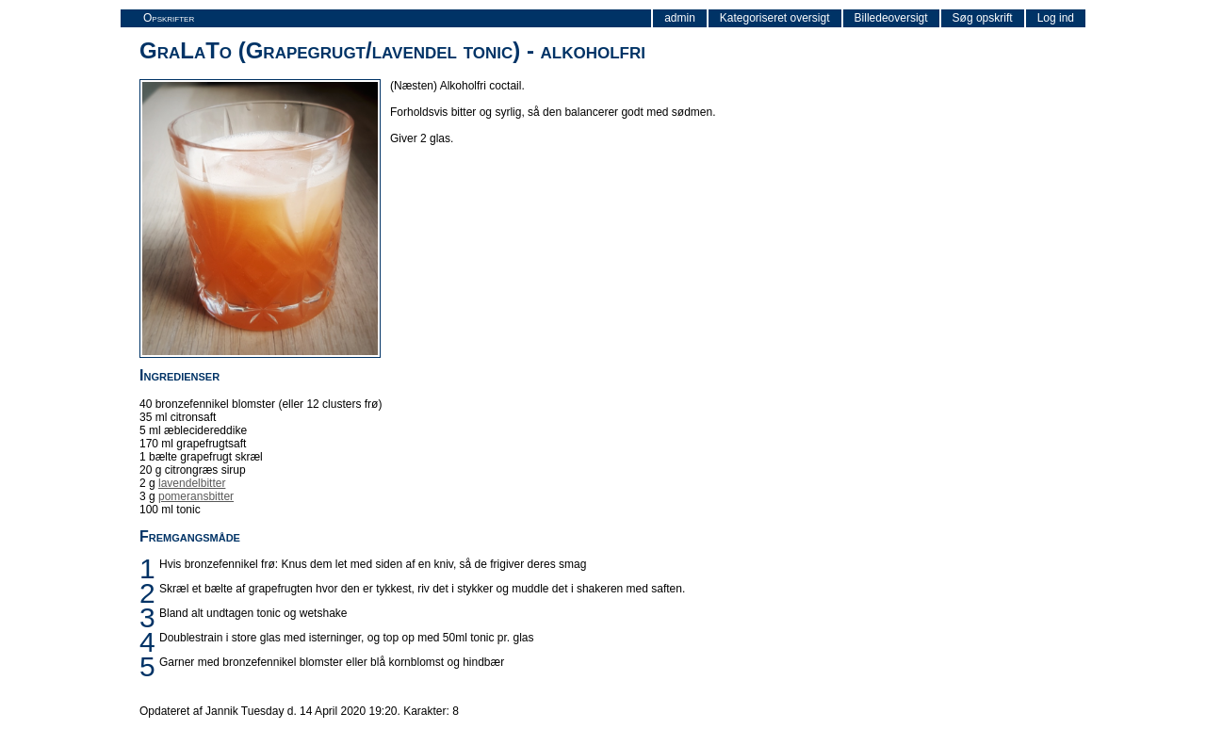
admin (679, 17)
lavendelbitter (191, 483)
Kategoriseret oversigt (775, 17)
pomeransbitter (196, 496)
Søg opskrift (983, 17)
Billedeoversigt (891, 17)
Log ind (1055, 17)
